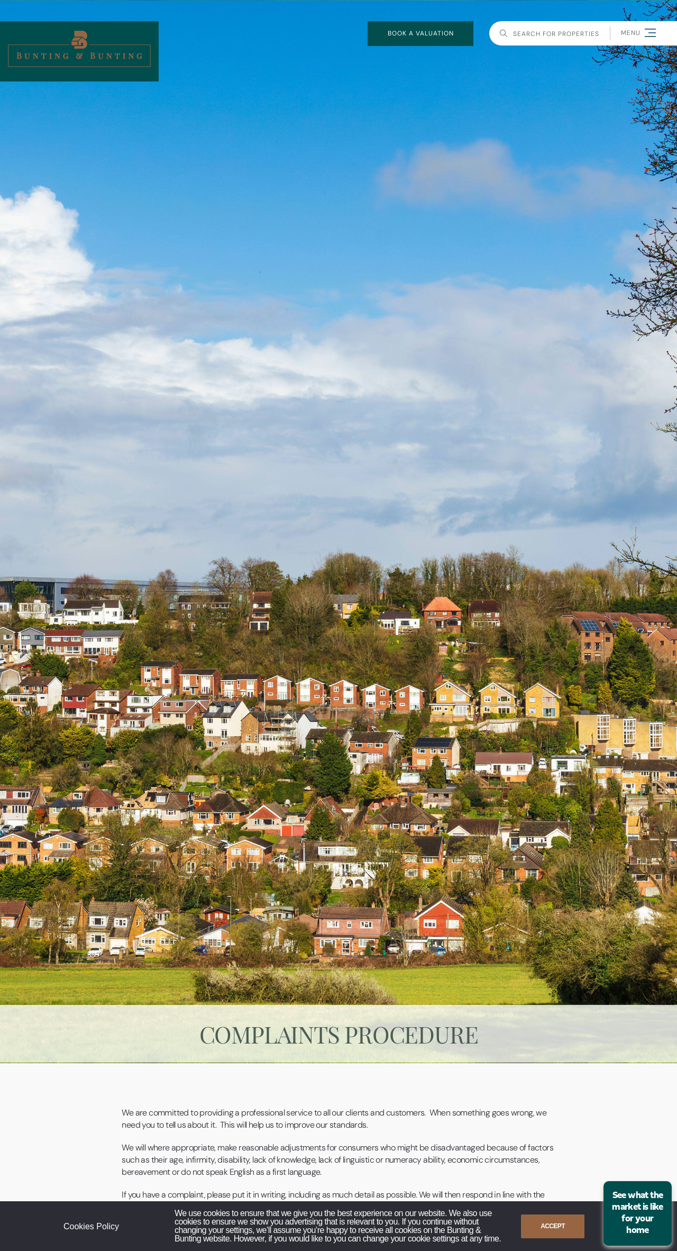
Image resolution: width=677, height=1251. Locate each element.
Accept (553, 1226)
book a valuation (421, 33)
